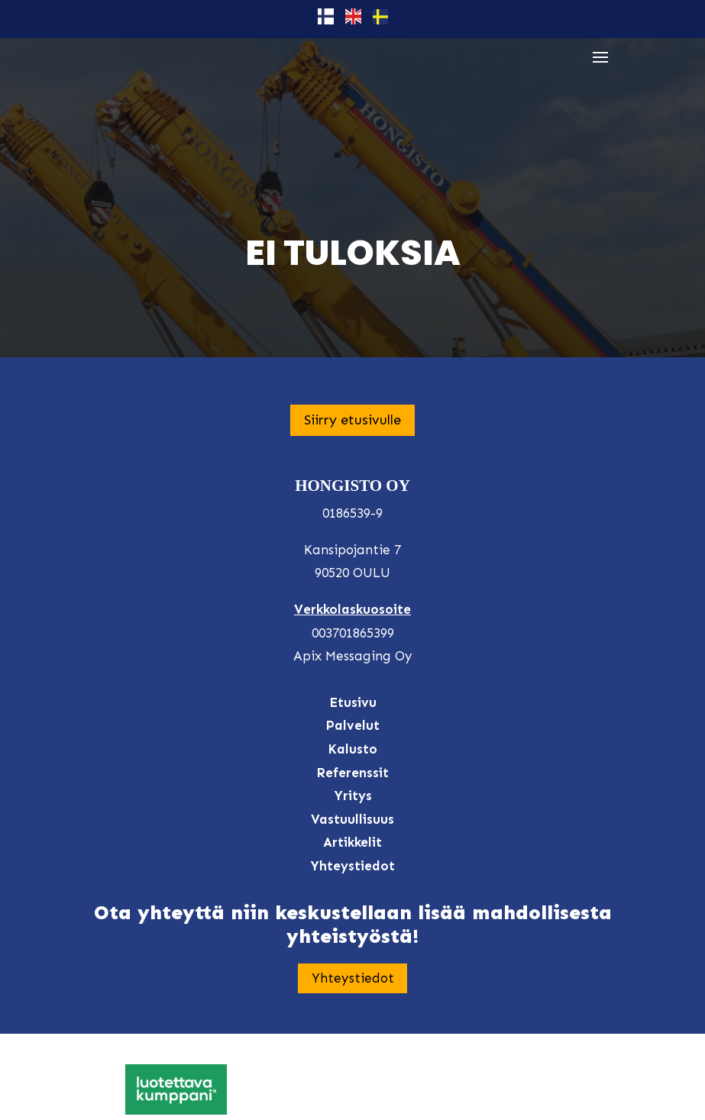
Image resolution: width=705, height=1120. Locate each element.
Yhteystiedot (353, 978)
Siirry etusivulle (352, 420)
